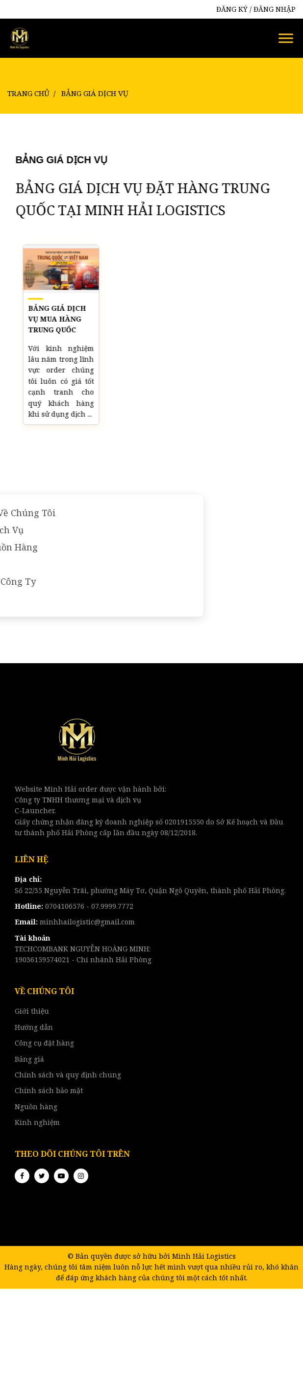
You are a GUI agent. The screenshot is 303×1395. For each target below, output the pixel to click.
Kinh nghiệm (37, 1122)
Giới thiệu (32, 1011)
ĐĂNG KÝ (232, 9)
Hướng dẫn (34, 1027)
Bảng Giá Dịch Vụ (94, 93)
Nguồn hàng (36, 1106)
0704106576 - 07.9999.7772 (74, 906)
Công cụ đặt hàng (44, 1042)
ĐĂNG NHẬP (274, 9)
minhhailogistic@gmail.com (75, 921)
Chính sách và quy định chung (68, 1074)
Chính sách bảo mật (49, 1090)
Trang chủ (28, 93)
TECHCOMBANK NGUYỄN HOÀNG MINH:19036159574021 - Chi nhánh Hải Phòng (83, 949)
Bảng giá (29, 1059)
